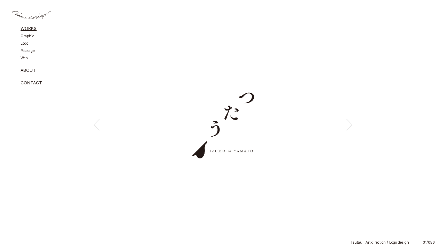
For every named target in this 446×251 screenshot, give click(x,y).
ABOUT (28, 71)
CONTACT (31, 83)
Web (24, 58)
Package (27, 50)
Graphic (27, 36)
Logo (24, 43)
